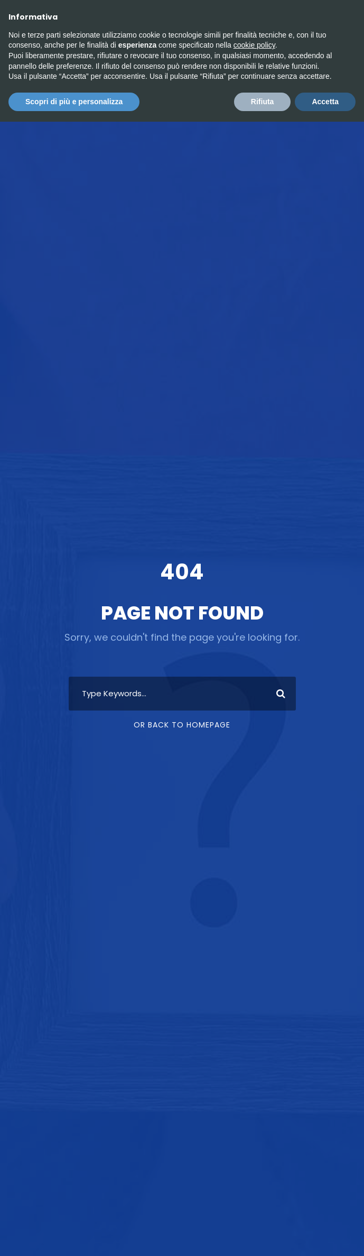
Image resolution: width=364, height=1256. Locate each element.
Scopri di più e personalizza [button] (74, 101)
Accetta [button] (325, 101)
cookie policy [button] (254, 45)
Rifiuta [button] (262, 101)
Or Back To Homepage (182, 725)
